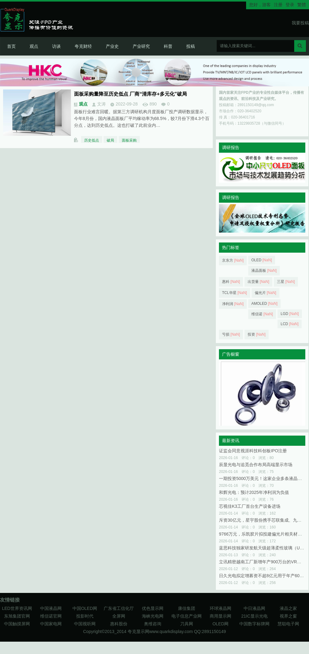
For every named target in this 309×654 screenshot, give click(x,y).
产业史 (112, 46)
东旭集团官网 (17, 616)
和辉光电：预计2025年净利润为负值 (254, 492)
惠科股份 (118, 623)
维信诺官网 (51, 616)
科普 (168, 46)
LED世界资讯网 (17, 608)
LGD (290, 314)
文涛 (101, 103)
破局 (110, 140)
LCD (290, 324)
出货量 (258, 281)
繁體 (301, 4)
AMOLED (264, 303)
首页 (11, 46)
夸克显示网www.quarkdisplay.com (161, 631)
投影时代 (84, 616)
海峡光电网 (152, 616)
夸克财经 (83, 46)
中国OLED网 (84, 608)
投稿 (190, 46)
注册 (278, 4)
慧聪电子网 (288, 623)
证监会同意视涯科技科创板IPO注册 (253, 450)
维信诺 (262, 314)
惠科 (231, 281)
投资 (257, 334)
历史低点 (91, 140)
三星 (286, 281)
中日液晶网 (254, 608)
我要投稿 (300, 22)
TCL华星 (234, 293)
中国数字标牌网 (254, 623)
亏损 (231, 334)
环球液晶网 (220, 608)
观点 (34, 46)
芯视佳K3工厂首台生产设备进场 (249, 506)
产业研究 (141, 46)
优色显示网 (152, 608)
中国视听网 (85, 623)
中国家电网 (51, 623)
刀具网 (186, 623)
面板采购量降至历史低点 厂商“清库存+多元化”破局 (130, 94)
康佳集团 (186, 608)
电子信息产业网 (186, 616)
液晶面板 (264, 270)
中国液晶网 (51, 608)
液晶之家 (288, 608)
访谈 (56, 46)
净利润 (233, 304)
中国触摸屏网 (17, 623)
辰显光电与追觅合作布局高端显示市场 (255, 464)
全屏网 (118, 616)
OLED (261, 260)
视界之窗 (288, 616)
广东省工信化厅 (119, 608)
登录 (290, 4)
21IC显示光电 (254, 616)
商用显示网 (220, 616)
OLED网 (220, 623)
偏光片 (265, 293)
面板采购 (129, 140)
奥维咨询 (152, 623)
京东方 (233, 260)
